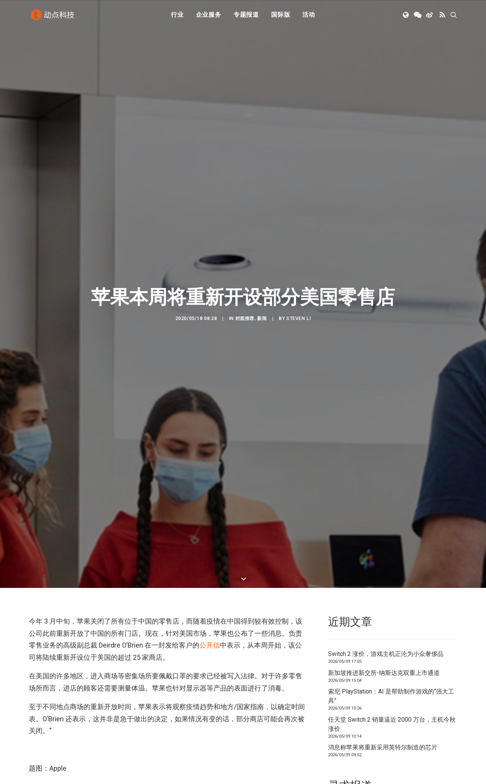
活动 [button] (308, 16)
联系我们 (431, 735)
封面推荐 (244, 284)
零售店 (169, 725)
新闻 (262, 284)
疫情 (111, 725)
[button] (406, 16)
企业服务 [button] (208, 16)
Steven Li (298, 284)
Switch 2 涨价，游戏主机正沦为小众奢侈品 (385, 572)
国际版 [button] (280, 16)
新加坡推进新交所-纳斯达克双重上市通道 (384, 591)
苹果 (148, 725)
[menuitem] (177, 16)
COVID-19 (87, 725)
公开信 (209, 564)
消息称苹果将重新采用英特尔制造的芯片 (382, 666)
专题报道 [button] (246, 16)
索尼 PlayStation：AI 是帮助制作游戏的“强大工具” (391, 615)
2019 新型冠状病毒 (50, 725)
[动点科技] (53, 16)
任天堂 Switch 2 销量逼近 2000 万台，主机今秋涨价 (392, 643)
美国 (129, 725)
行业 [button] (177, 16)
